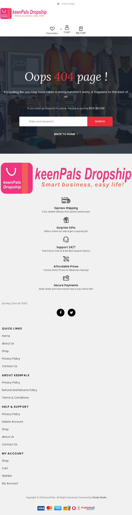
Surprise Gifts (66, 228)
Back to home (66, 134)
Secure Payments (66, 285)
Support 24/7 (66, 247)
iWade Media (99, 497)
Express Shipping (66, 208)
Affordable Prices (66, 266)
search (100, 121)
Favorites (52, 33)
